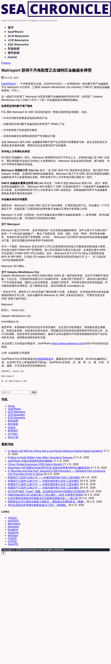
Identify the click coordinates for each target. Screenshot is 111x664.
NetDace (13, 537)
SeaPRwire (15, 31)
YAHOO (12, 520)
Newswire (13, 529)
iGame (12, 57)
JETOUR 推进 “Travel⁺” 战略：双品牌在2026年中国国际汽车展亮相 (46, 493)
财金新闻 (13, 48)
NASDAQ (13, 523)
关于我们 (13, 436)
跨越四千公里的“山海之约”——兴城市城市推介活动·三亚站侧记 (44, 480)
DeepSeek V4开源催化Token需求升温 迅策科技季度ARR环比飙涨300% (49, 470)
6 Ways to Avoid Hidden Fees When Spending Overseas (40, 460)
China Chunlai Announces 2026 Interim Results (35, 466)
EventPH (13, 546)
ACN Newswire (18, 36)
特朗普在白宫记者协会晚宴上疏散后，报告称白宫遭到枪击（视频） (47, 504)
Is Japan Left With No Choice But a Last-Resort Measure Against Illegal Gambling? (55, 453)
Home (11, 408)
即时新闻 (13, 53)
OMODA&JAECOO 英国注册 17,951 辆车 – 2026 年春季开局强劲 (45, 497)
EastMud (13, 532)
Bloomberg (14, 526)
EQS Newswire (18, 44)
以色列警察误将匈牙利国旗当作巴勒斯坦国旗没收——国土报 (43, 500)
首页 (11, 27)
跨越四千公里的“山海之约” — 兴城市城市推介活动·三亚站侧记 (43, 483)
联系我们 (13, 433)
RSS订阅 (13, 439)
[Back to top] (3, 555)
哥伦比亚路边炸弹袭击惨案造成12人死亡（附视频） (38, 507)
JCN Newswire (18, 40)
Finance (6, 63)
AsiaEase (13, 535)
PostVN (12, 540)
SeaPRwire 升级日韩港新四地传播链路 (30, 463)
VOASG (12, 543)
